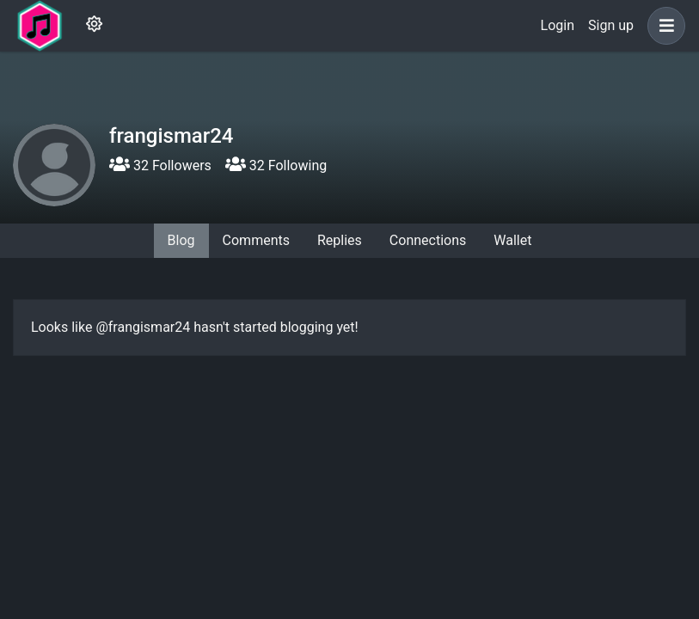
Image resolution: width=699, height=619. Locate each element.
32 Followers (160, 165)
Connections (427, 240)
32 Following (276, 165)
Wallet (512, 240)
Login (557, 25)
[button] (663, 26)
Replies (339, 240)
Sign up (611, 25)
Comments (256, 240)
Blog (181, 240)
